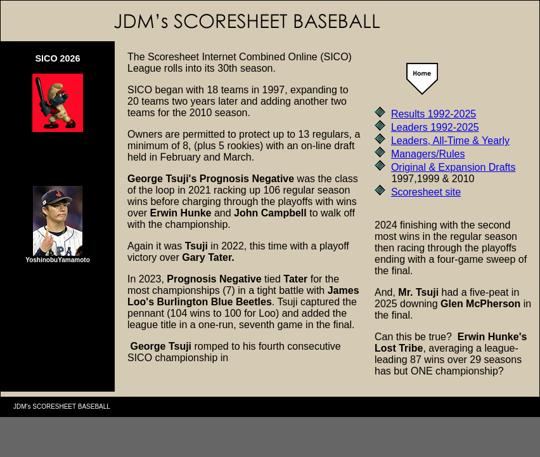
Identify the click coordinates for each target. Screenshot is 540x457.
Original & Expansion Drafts (453, 167)
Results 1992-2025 (433, 114)
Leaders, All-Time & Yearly (450, 140)
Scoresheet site (426, 192)
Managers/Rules (428, 154)
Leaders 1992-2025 (435, 127)
